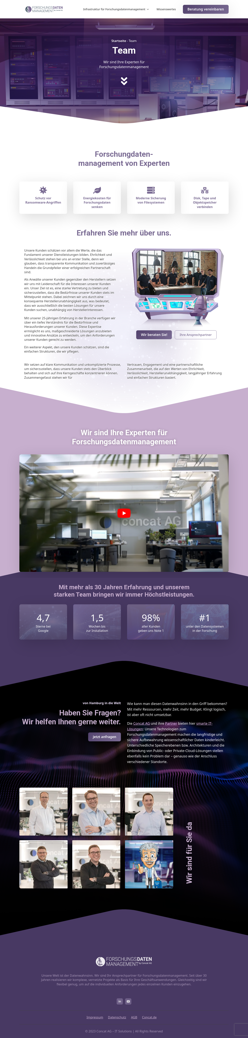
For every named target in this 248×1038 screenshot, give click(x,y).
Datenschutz (117, 1017)
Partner (171, 723)
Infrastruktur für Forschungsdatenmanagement (114, 9)
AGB (134, 1017)
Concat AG (141, 723)
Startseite (118, 41)
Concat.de (149, 1017)
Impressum (95, 1017)
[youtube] (128, 1001)
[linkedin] (120, 1001)
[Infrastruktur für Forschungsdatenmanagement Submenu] (149, 9)
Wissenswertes (166, 9)
